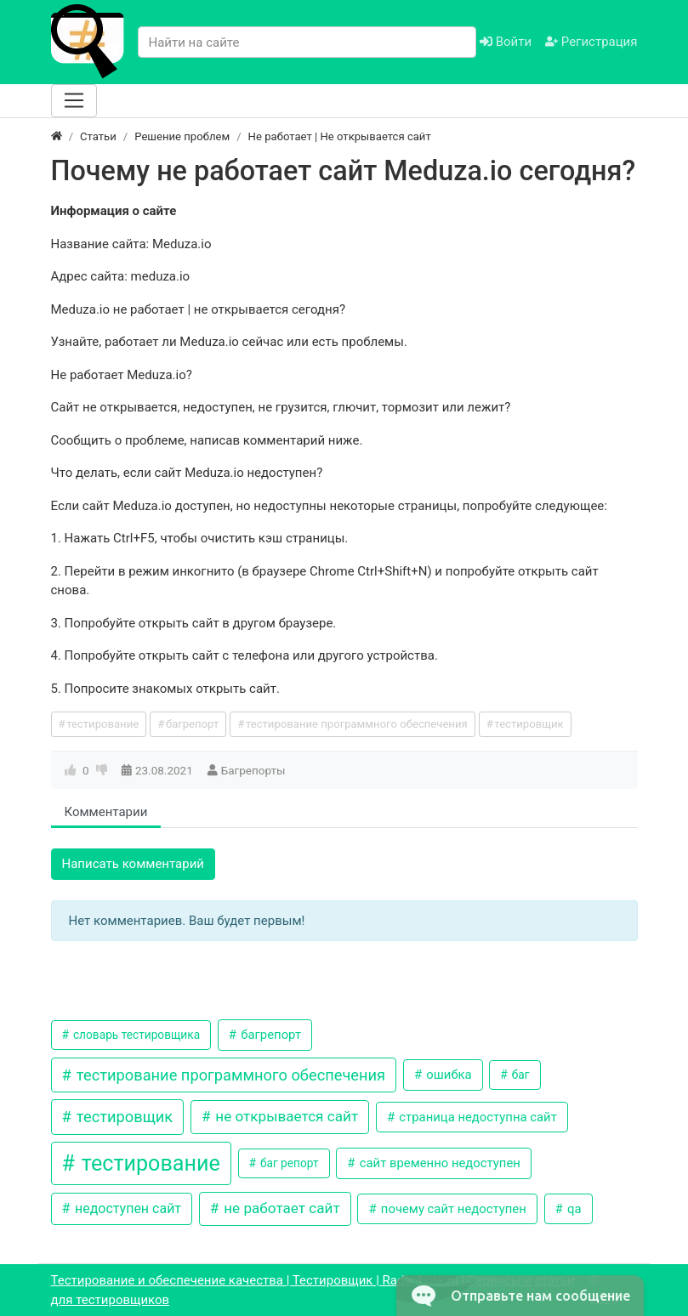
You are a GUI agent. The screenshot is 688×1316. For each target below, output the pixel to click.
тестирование (102, 724)
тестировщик (528, 724)
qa (572, 1209)
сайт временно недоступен (438, 1163)
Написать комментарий (133, 863)
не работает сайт (280, 1208)
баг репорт (288, 1163)
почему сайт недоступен (452, 1209)
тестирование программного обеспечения (357, 724)
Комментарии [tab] (106, 812)
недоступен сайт (126, 1208)
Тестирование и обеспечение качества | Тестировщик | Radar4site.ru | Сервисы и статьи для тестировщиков (313, 1290)
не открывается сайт (285, 1116)
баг (519, 1074)
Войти (506, 41)
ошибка (448, 1074)
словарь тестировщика (136, 1034)
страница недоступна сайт (476, 1117)
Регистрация (591, 41)
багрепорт (192, 724)
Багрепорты (253, 770)
